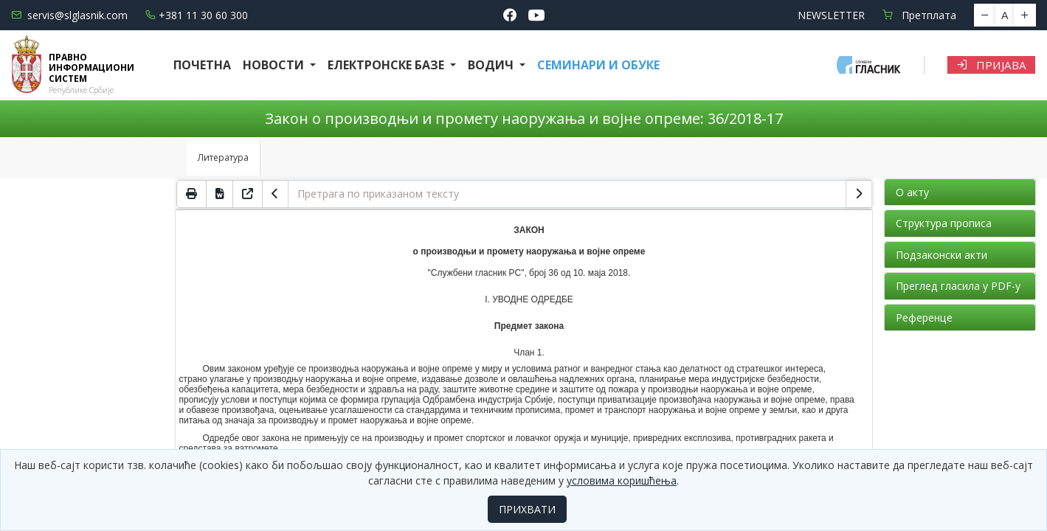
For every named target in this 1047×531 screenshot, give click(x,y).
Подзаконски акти (941, 255)
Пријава (991, 65)
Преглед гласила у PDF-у (958, 286)
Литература (223, 157)
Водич (492, 65)
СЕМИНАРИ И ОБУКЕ (598, 65)
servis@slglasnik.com (69, 15)
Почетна (202, 65)
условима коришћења (622, 480)
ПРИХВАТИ (527, 509)
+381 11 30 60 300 (196, 15)
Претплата (919, 15)
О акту (912, 192)
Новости (275, 65)
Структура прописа (944, 223)
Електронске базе (387, 65)
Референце (924, 317)
